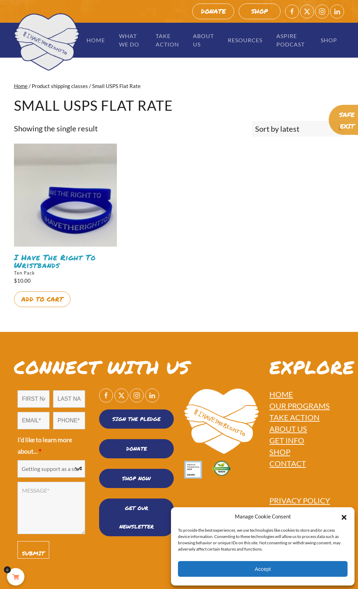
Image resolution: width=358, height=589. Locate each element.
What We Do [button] (129, 40)
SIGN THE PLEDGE (136, 419)
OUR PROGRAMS (299, 405)
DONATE (213, 11)
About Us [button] (203, 40)
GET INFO (286, 440)
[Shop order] (298, 129)
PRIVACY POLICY (299, 500)
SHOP (259, 11)
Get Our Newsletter (136, 517)
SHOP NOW (136, 478)
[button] (344, 516)
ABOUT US (288, 429)
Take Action (167, 40)
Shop (329, 40)
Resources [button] (245, 40)
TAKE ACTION (294, 417)
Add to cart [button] (42, 299)
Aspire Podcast (290, 40)
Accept (263, 569)
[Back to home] (47, 42)
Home (96, 40)
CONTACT (287, 463)
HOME (281, 394)
